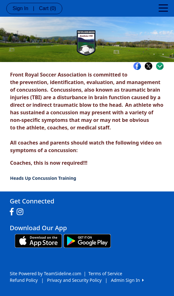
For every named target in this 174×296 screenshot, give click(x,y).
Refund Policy (24, 280)
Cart (47, 8)
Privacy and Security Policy (74, 280)
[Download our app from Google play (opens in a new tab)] (87, 240)
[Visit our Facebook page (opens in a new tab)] (13, 212)
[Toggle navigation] (163, 7)
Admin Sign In (127, 280)
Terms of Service (105, 273)
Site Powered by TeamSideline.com (45, 273)
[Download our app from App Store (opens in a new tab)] (38, 240)
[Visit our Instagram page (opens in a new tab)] (21, 212)
